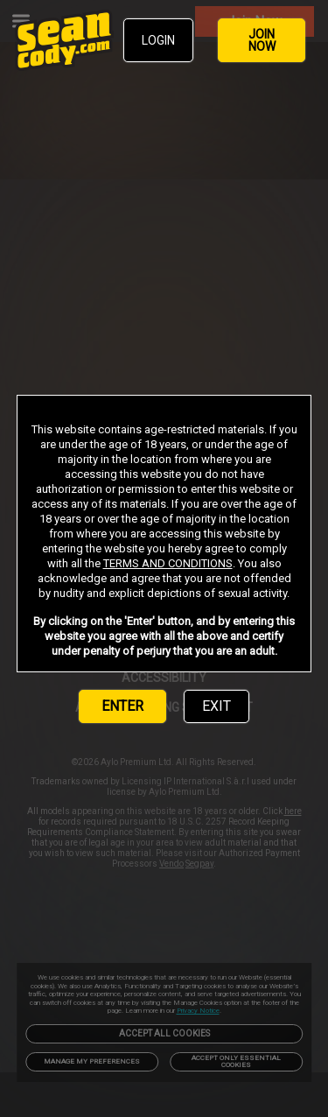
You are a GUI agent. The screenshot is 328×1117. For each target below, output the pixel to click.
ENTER (122, 706)
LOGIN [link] (158, 40)
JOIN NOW (262, 40)
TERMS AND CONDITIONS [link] (168, 563)
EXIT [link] (216, 706)
